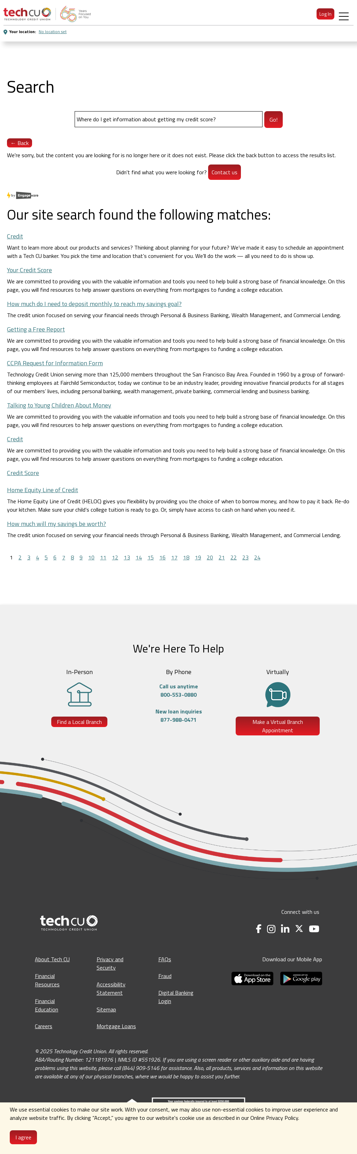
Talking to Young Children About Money (59, 405)
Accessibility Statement (111, 988)
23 (245, 557)
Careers (43, 1026)
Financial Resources (47, 980)
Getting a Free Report (36, 329)
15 (150, 557)
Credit (15, 236)
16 (162, 557)
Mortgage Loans (116, 1026)
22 (233, 557)
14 (139, 557)
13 (127, 557)
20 (210, 557)
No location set (53, 31)
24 (257, 557)
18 (186, 557)
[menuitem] (47, 14)
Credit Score (23, 472)
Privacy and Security (110, 963)
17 (174, 557)
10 (91, 557)
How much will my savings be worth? (56, 523)
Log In (325, 13)
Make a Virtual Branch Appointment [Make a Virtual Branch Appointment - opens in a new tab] (277, 726)
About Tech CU (52, 959)
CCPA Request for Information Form (55, 363)
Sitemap (106, 1009)
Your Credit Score (29, 270)
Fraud (165, 976)
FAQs (164, 959)
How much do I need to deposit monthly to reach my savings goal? (94, 303)
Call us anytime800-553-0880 (178, 690)
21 (222, 557)
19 (198, 557)
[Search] (169, 119)
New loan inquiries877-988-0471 (178, 715)
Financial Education (46, 1005)
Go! (273, 119)
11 (103, 557)
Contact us (224, 172)
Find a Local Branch (79, 722)
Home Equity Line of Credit (42, 490)
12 (115, 557)
